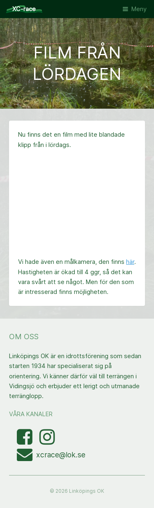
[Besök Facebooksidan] (25, 441)
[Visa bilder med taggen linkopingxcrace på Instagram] (47, 441)
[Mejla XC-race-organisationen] (26, 457)
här (130, 262)
